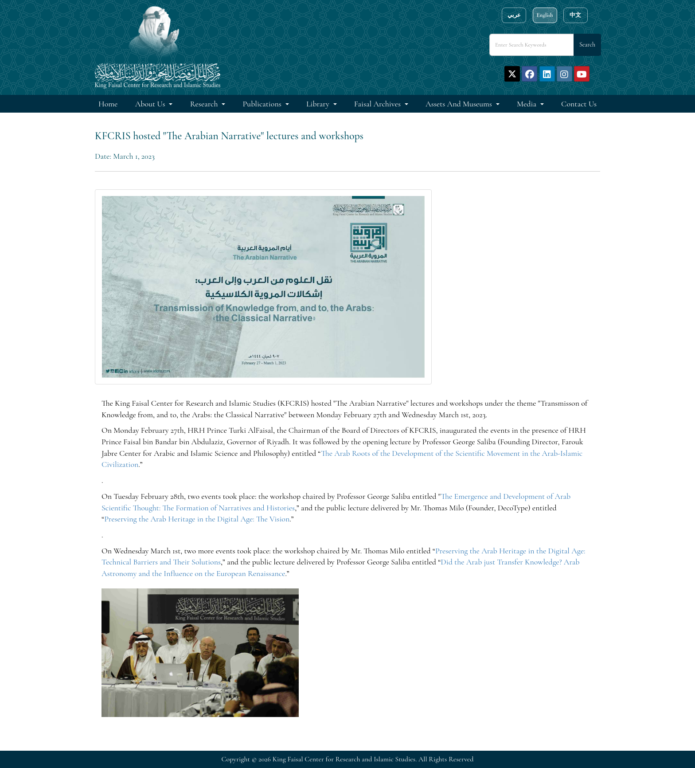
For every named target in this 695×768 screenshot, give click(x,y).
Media (527, 104)
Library (318, 104)
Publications (263, 104)
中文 (575, 15)
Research (205, 104)
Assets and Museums (460, 104)
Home (107, 104)
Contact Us (579, 104)
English (544, 15)
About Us (151, 104)
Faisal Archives (378, 104)
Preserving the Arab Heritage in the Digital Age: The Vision (196, 519)
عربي (514, 15)
